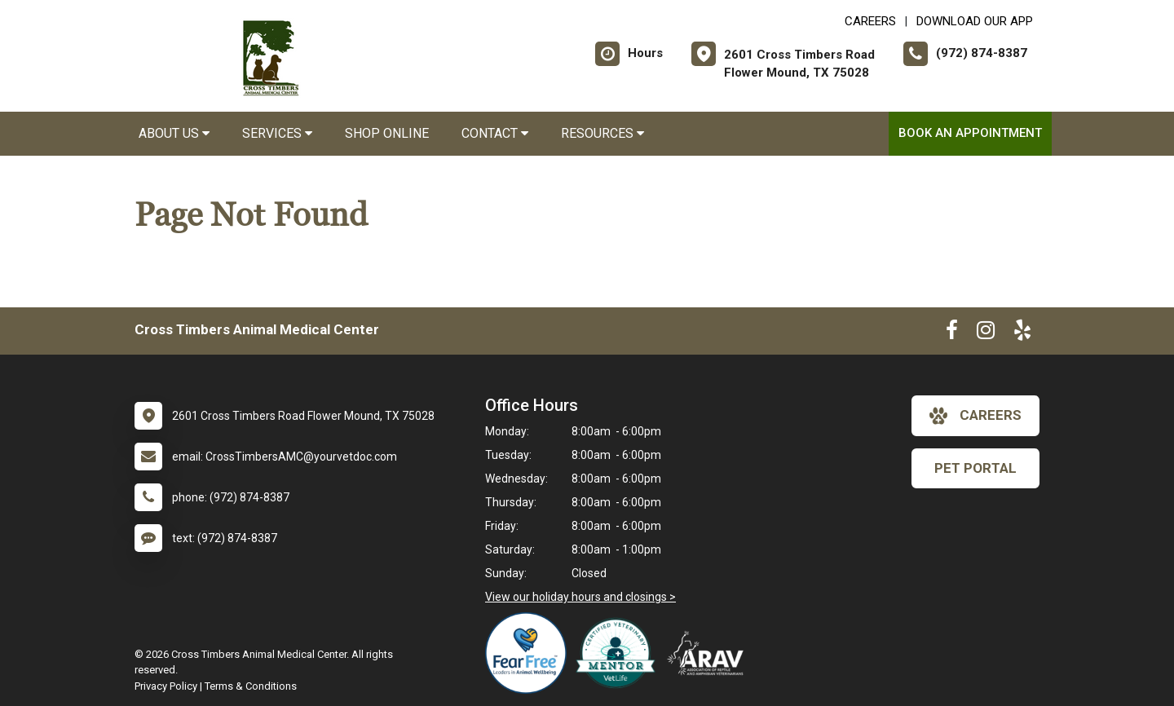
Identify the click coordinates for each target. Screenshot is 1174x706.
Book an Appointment (970, 133)
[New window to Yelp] (1022, 333)
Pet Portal (975, 468)
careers (975, 416)
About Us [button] (174, 133)
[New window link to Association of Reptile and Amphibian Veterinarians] (709, 653)
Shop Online (387, 133)
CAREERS (870, 21)
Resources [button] (602, 133)
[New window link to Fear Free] (530, 653)
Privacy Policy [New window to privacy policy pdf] (166, 686)
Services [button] (277, 133)
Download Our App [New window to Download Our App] (974, 21)
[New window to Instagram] (986, 333)
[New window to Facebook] (952, 333)
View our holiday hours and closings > (580, 596)
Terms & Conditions (251, 686)
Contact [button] (494, 133)
